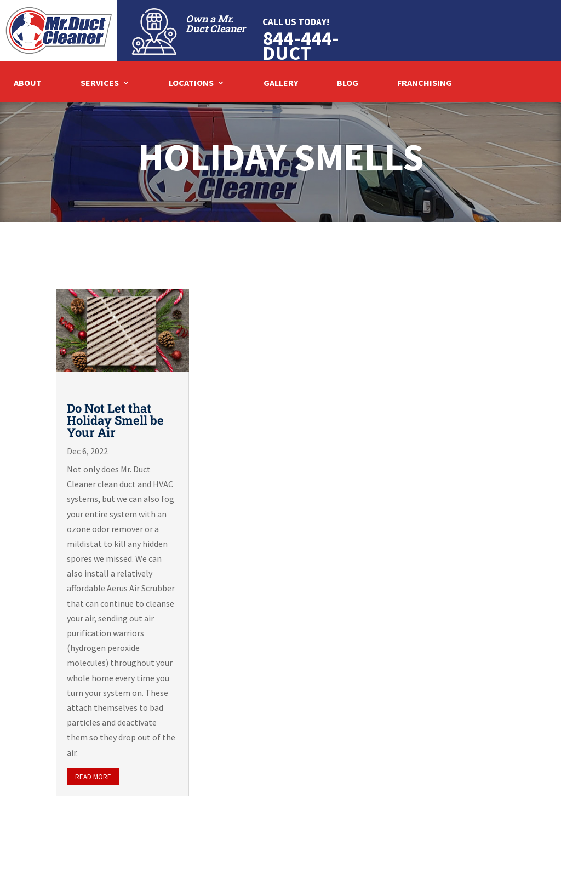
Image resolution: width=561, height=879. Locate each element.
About (28, 83)
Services (100, 83)
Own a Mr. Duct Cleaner (215, 23)
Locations (191, 83)
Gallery (281, 83)
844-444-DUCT (300, 45)
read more (93, 776)
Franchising (424, 83)
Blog (347, 83)
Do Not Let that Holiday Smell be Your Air (115, 420)
